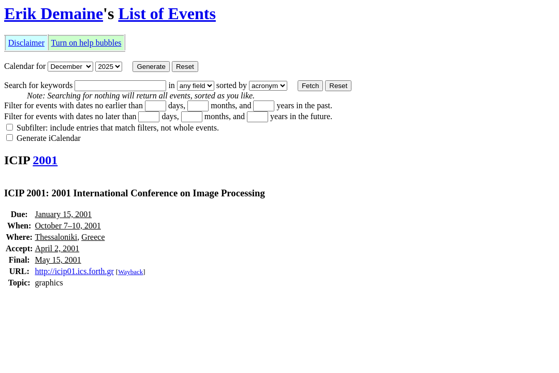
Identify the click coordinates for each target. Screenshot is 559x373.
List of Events (166, 13)
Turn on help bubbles (86, 42)
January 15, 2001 (63, 214)
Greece (93, 237)
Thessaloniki (56, 237)
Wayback (130, 272)
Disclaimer (26, 42)
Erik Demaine (53, 13)
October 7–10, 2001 (68, 225)
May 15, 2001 (58, 259)
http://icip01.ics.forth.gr (74, 271)
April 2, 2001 (57, 248)
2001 (45, 160)
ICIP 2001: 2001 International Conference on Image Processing (134, 193)
